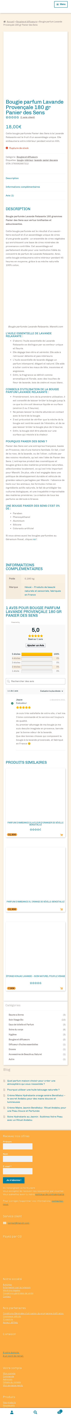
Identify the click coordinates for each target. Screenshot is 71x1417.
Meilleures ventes (12, 1388)
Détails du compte (12, 1362)
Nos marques (9, 1394)
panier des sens (50, 140)
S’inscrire (8, 1299)
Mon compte (9, 1353)
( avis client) (27, 97)
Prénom (7, 1121)
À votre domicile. (11, 1333)
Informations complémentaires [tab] (23, 167)
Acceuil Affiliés (10, 1302)
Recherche (35, 1412)
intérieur (29, 140)
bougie (20, 140)
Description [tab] (12, 158)
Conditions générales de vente (18, 1273)
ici (34, 519)
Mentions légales (11, 1270)
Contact (7, 1276)
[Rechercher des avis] (35, 661)
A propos (7, 1264)
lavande (38, 140)
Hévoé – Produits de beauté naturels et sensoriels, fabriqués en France (43, 571)
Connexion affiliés (12, 1296)
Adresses (7, 1359)
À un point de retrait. (13, 1336)
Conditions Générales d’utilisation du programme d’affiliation (33, 1293)
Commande (8, 1356)
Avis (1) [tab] (10, 175)
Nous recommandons (13, 1391)
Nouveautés (9, 1385)
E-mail (7, 1146)
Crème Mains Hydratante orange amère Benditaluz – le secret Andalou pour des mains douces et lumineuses (36, 1079)
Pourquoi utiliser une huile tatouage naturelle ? (33, 1070)
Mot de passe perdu (13, 1365)
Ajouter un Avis (35, 625)
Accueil (10, 21)
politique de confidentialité (49, 1174)
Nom (5, 1134)
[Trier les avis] (51, 671)
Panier (55, 1410)
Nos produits (9, 1382)
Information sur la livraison (17, 1267)
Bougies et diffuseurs (26, 21)
